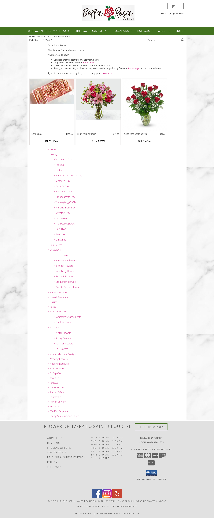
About (164, 31)
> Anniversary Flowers (65, 260)
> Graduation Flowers (65, 281)
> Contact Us (54, 397)
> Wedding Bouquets (59, 363)
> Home (52, 149)
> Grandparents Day (64, 196)
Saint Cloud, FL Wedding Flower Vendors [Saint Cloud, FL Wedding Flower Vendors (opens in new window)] (142, 501)
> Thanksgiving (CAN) (65, 202)
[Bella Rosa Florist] (108, 13)
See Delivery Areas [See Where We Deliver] (151, 427)
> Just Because (61, 255)
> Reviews (53, 382)
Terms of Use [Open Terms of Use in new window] (131, 513)
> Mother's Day (62, 180)
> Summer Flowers (63, 343)
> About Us (53, 378)
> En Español (54, 373)
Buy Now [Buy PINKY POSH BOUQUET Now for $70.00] (98, 141)
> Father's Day (61, 186)
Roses (66, 31)
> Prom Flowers (56, 368)
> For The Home (62, 322)
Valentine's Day (46, 31)
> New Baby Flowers (64, 271)
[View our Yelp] (117, 497)
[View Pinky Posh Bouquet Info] (98, 99)
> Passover (59, 164)
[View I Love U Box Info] (52, 91)
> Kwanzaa (59, 234)
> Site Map (53, 406)
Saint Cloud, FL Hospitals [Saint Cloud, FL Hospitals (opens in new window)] (101, 501)
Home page (88, 62)
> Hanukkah (60, 229)
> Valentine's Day (62, 159)
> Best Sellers (55, 245)
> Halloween (60, 218)
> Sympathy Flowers (58, 311)
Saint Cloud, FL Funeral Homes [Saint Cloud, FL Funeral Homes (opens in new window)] (65, 501)
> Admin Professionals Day (68, 175)
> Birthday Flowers (63, 265)
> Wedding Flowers (58, 359)
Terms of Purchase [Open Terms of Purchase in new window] (108, 513)
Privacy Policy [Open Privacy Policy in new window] (84, 513)
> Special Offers (56, 392)
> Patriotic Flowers (57, 292)
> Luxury (52, 302)
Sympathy (100, 31)
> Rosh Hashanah (63, 191)
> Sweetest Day (62, 213)
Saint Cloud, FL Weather (91, 506)
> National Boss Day (64, 207)
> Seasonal (53, 327)
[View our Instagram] (107, 497)
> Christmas (60, 239)
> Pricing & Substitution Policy (63, 416)
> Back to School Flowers (67, 287)
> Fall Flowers (61, 349)
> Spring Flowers (62, 338)
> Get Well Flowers (63, 276)
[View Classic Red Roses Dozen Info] (144, 105)
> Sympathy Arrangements (67, 316)
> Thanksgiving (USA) (64, 223)
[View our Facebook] (97, 497)
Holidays (145, 31)
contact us (108, 73)
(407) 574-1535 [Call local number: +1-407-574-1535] (176, 13)
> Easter (58, 170)
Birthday (81, 31)
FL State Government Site (122, 506)
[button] (175, 6)
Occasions (123, 31)
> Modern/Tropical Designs (62, 354)
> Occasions (54, 249)
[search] (182, 40)
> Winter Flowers (62, 332)
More (181, 31)
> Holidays (53, 154)
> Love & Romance (58, 297)
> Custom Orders (57, 387)
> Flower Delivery (57, 401)
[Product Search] (164, 40)
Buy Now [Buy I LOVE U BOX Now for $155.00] (52, 141)
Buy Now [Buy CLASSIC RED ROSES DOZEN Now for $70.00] (144, 141)
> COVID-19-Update (58, 411)
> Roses (52, 306)
